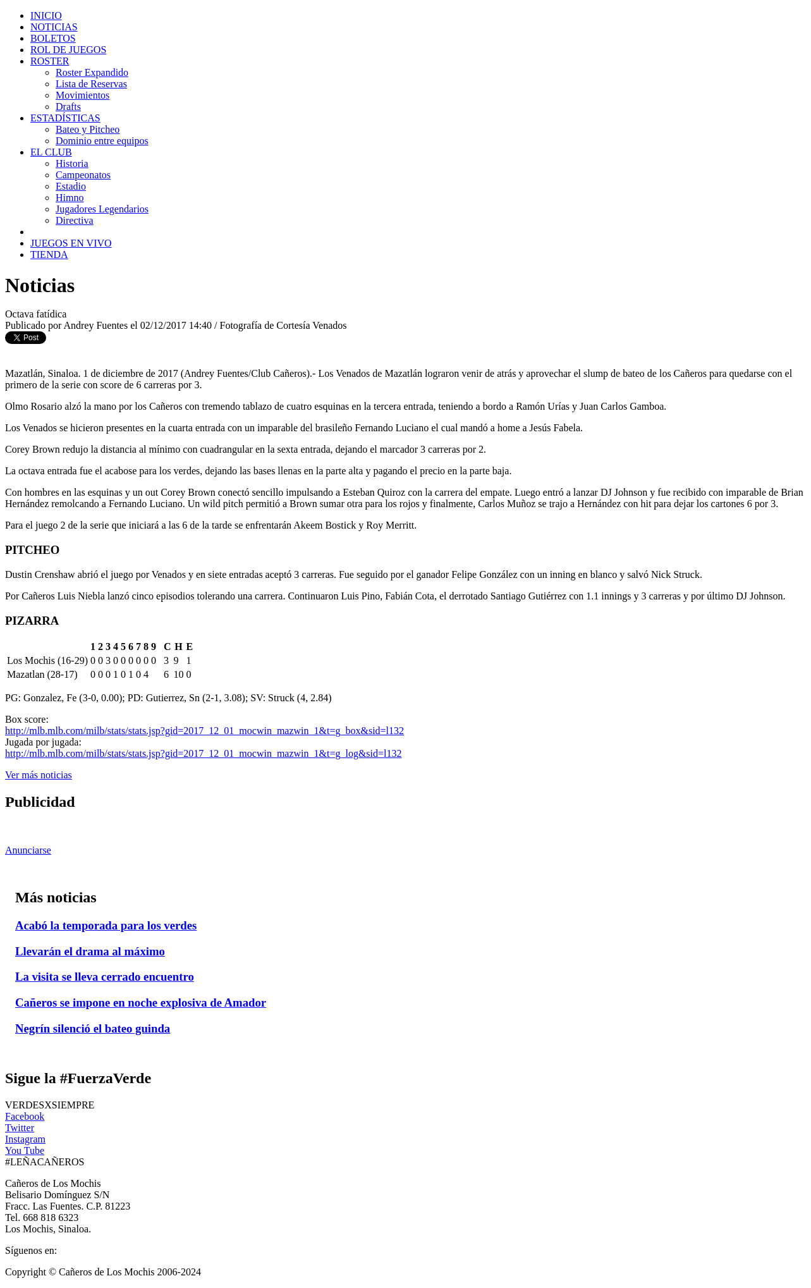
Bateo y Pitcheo (87, 129)
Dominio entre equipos (102, 140)
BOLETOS (53, 38)
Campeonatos (83, 174)
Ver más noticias (38, 775)
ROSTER (49, 61)
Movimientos (82, 95)
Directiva (75, 220)
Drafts (68, 106)
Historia (72, 163)
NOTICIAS (54, 26)
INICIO (46, 15)
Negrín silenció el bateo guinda (92, 1028)
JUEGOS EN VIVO (71, 243)
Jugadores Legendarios (102, 209)
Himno (69, 197)
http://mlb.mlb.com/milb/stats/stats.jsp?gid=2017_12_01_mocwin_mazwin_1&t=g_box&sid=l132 (204, 730)
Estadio (71, 186)
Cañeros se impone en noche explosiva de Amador (140, 1002)
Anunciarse (28, 850)
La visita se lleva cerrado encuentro (104, 976)
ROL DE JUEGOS (68, 49)
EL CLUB (51, 152)
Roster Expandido (92, 72)
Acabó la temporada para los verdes (106, 925)
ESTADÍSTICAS (65, 118)
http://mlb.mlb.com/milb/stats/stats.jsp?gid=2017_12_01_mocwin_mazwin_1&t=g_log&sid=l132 (203, 753)
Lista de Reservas (91, 83)
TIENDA (49, 254)
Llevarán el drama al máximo (90, 951)
